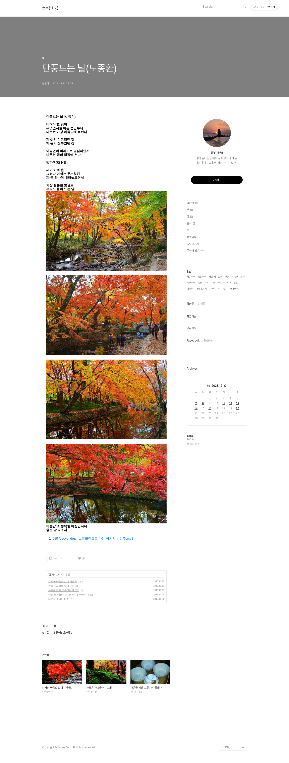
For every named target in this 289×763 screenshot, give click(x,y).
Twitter (208, 340)
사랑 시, (213, 276)
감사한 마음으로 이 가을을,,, (63, 581)
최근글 (190, 303)
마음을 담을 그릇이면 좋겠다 (63, 590)
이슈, (218, 288)
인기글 (201, 303)
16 (210, 408)
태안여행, (191, 276)
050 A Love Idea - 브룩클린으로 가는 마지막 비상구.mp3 (93, 538)
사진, (211, 288)
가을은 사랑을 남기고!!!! (61, 586)
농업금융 (191, 237)
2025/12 (217, 386)
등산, (200, 282)
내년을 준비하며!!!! (58, 599)
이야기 (192, 203)
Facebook (193, 340)
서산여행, (191, 282)
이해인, (190, 288)
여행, (213, 282)
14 (195, 408)
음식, (206, 282)
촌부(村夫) (50, 8)
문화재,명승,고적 (196, 250)
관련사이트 (226, 747)
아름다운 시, (201, 288)
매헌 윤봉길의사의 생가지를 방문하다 (68, 594)
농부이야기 (193, 243)
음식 (191, 223)
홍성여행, (202, 276)
